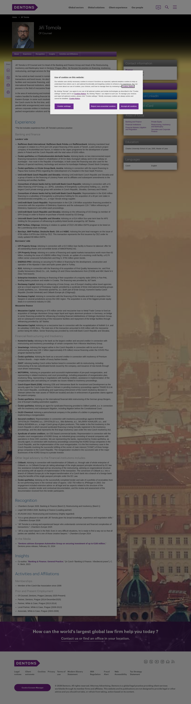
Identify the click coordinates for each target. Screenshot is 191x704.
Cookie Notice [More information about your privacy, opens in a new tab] (74, 98)
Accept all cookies (129, 106)
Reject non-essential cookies (103, 106)
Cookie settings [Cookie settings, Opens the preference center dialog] (64, 106)
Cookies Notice (128, 86)
